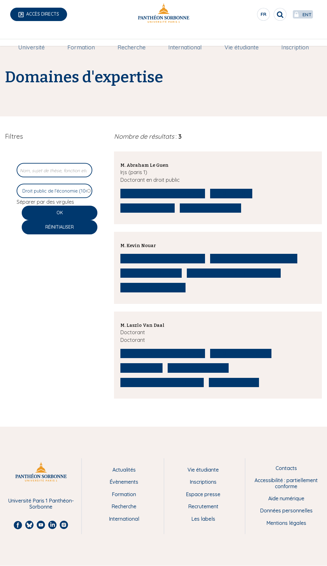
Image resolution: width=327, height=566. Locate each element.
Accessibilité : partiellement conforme (286, 483)
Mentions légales (286, 523)
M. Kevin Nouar (138, 245)
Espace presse (203, 494)
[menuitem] (34, 37)
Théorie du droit (147, 207)
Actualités (124, 470)
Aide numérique (286, 498)
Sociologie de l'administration (234, 272)
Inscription (292, 37)
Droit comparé (234, 382)
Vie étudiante (240, 37)
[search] (265, 14)
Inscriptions (203, 482)
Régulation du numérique (162, 382)
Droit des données (198, 367)
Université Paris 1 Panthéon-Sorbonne (41, 504)
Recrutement (203, 506)
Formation (82, 37)
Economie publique (152, 287)
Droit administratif (210, 207)
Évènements (124, 482)
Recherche (132, 37)
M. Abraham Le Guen (144, 165)
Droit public (231, 193)
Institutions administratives (253, 258)
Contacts (286, 468)
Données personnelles (286, 510)
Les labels (203, 519)
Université (34, 37)
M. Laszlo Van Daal (142, 325)
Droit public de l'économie (162, 193)
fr (249, 15)
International (184, 37)
